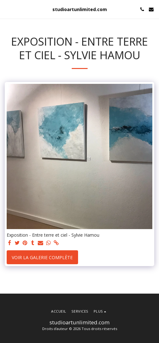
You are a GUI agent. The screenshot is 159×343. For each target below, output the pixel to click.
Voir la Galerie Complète (42, 257)
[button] (7, 9)
